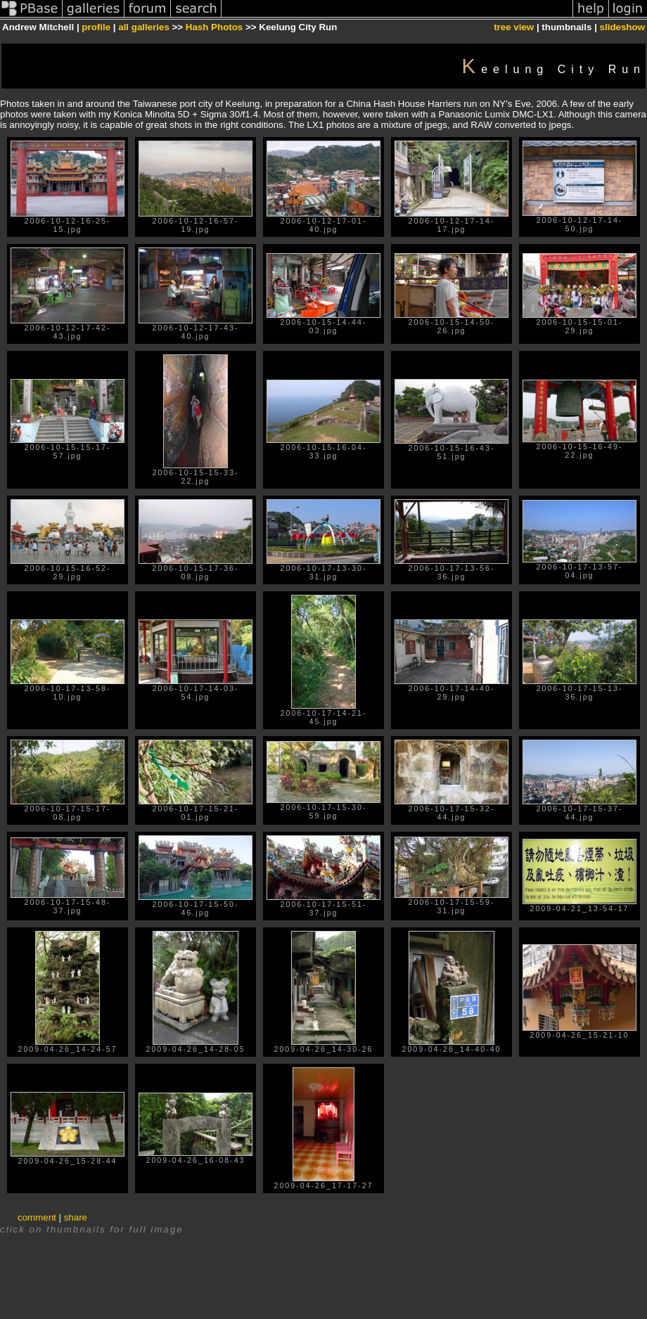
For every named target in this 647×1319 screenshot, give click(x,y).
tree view (514, 27)
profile (96, 27)
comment (37, 1217)
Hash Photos (214, 27)
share (75, 1217)
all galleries (143, 27)
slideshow (622, 27)
